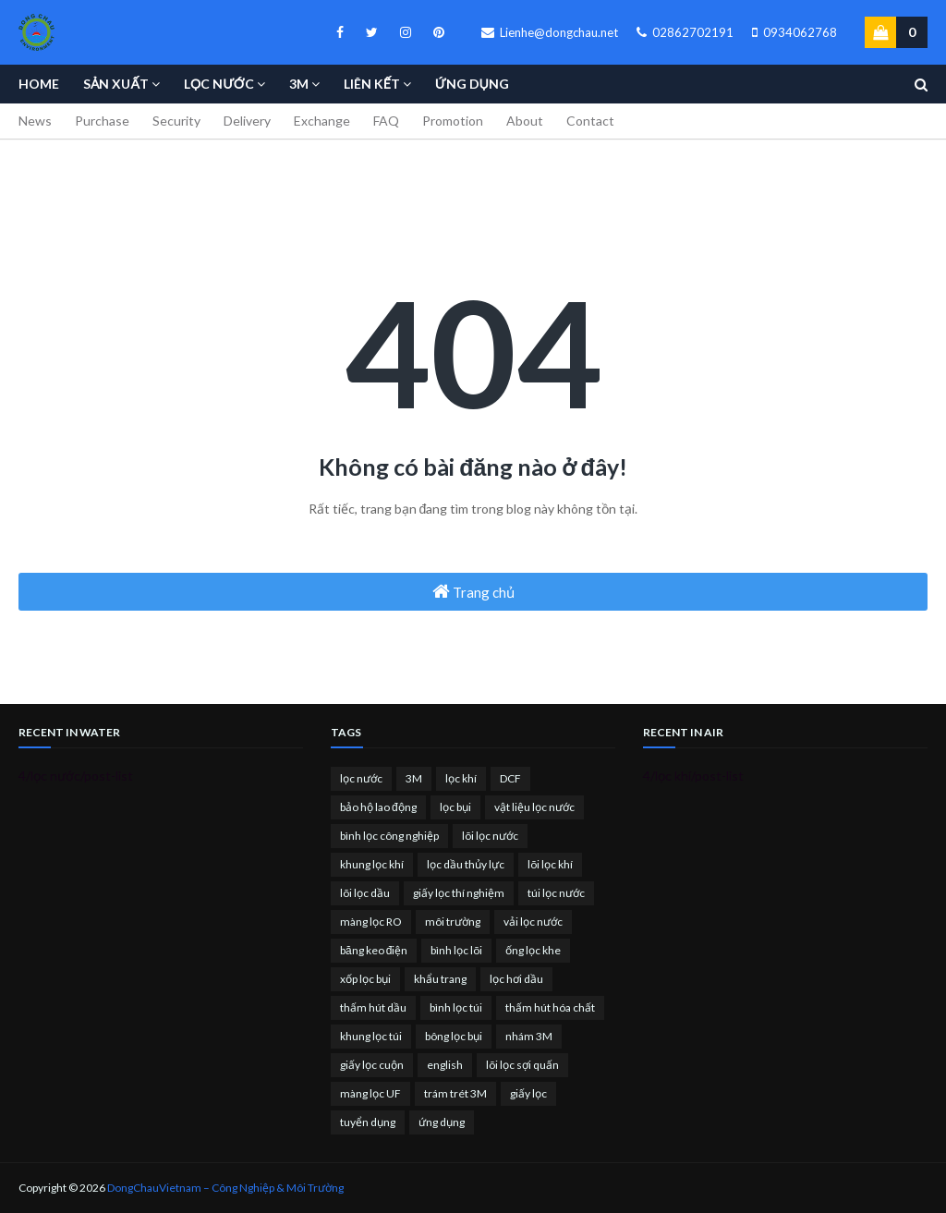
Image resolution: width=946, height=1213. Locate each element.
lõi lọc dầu (365, 893)
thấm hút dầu (373, 1007)
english (445, 1065)
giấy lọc (528, 1093)
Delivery (247, 120)
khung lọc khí (372, 864)
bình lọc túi (456, 1007)
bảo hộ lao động (378, 807)
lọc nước (361, 778)
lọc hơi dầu (516, 979)
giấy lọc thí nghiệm (458, 893)
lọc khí (461, 778)
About (524, 120)
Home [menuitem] (38, 83)
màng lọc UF (370, 1093)
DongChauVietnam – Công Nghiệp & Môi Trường (225, 1188)
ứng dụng (441, 1122)
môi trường (452, 921)
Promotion (452, 120)
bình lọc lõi (456, 950)
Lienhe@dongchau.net (549, 32)
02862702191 (685, 32)
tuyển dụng (367, 1122)
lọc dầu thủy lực (465, 864)
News (35, 120)
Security (176, 120)
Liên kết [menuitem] (372, 83)
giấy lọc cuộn (372, 1065)
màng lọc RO (371, 921)
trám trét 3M (455, 1093)
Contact (590, 120)
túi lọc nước (556, 893)
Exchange (322, 120)
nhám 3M (528, 1036)
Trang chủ (473, 591)
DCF (510, 778)
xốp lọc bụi (365, 979)
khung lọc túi (371, 1036)
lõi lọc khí (550, 864)
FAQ (386, 120)
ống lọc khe (533, 950)
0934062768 (794, 32)
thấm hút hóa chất (550, 1007)
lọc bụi (455, 807)
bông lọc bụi (453, 1036)
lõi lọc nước (490, 836)
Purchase (102, 120)
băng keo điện (373, 950)
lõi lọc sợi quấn (522, 1065)
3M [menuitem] (299, 83)
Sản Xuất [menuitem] (116, 83)
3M (414, 778)
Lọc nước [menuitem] (219, 83)
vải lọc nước (533, 921)
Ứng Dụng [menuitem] (472, 83)
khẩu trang (440, 979)
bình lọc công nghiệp (389, 836)
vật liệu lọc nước (534, 807)
